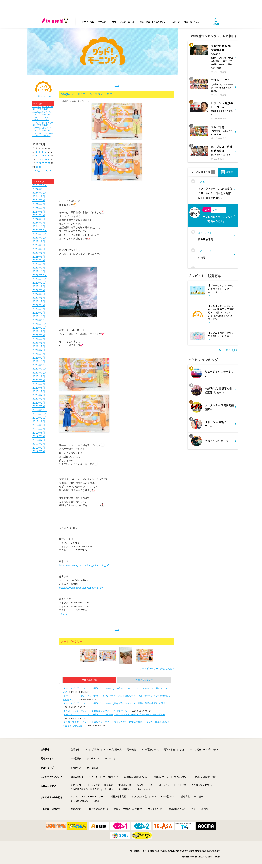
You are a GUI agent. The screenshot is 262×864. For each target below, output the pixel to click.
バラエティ (103, 21)
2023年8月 (38, 245)
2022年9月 (38, 286)
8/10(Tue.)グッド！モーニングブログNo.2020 (86, 94)
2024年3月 (38, 219)
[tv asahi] (55, 21)
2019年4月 (38, 440)
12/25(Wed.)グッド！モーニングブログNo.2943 (43, 129)
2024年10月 (39, 192)
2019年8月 (38, 425)
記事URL (63, 614)
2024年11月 (39, 189)
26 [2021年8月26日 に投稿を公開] (46, 163)
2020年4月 (38, 395)
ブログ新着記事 (89, 680)
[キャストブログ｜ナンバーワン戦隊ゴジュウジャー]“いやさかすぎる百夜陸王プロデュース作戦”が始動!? (114, 714)
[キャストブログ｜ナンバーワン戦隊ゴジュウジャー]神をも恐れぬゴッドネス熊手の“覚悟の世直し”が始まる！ (116, 703)
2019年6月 (38, 432)
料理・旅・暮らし (192, 21)
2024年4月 (38, 215)
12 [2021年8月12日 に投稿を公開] (46, 155)
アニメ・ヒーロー (128, 21)
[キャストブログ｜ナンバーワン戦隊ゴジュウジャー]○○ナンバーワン (96, 711)
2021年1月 (38, 361)
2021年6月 (38, 342)
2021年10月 (39, 327)
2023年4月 (38, 260)
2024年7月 (38, 204)
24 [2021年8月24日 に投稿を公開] (40, 163)
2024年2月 (38, 222)
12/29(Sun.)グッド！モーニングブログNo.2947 (42, 108)
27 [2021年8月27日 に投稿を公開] (49, 163)
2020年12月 (39, 365)
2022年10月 (39, 282)
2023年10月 (39, 237)
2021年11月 (39, 324)
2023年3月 (38, 264)
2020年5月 (38, 391)
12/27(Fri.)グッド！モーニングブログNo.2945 (43, 118)
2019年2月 (38, 447)
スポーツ (176, 21)
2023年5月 (38, 256)
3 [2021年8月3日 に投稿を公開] (39, 152)
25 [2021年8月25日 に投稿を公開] (43, 163)
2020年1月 (38, 406)
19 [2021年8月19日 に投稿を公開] (46, 159)
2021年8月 (38, 335)
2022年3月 (38, 309)
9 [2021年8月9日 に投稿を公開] (36, 155)
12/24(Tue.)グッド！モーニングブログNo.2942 (42, 134)
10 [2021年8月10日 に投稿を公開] (40, 155)
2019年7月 (38, 429)
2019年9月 (38, 421)
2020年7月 (38, 384)
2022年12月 (39, 275)
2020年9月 (38, 376)
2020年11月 (39, 368)
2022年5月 (38, 301)
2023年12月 (39, 230)
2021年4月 (38, 350)
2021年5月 (38, 346)
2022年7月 (38, 294)
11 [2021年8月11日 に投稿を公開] (43, 155)
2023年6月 (38, 252)
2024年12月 (39, 185)
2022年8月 (38, 290)
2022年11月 (39, 279)
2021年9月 (38, 331)
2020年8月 (38, 380)
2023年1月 (38, 271)
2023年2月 (38, 267)
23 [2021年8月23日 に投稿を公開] (37, 163)
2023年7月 (38, 249)
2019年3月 (38, 443)
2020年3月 (38, 398)
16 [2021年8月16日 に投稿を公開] (37, 159)
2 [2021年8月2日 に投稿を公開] (36, 152)
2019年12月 (39, 410)
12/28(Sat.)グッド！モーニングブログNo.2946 (42, 113)
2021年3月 (38, 354)
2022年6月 (38, 297)
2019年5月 (38, 436)
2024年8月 (38, 200)
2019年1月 (38, 451)
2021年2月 (38, 357)
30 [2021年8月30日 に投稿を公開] (37, 167)
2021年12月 (39, 320)
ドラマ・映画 (88, 21)
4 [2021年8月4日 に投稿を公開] (42, 152)
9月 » (48, 170)
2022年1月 (38, 316)
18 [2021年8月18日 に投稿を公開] (43, 159)
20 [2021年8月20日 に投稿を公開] (49, 159)
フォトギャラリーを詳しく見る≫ (156, 668)
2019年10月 (39, 417)
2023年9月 (38, 241)
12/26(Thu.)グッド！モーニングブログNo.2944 (42, 124)
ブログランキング (144, 680)
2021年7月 (38, 339)
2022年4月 (38, 305)
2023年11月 (39, 234)
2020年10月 (39, 372)
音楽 (114, 21)
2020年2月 (38, 402)
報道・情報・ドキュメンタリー (153, 21)
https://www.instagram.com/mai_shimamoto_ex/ (84, 565)
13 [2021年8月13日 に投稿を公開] (49, 155)
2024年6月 (38, 208)
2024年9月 (38, 196)
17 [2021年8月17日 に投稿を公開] (40, 159)
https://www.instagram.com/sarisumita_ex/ (81, 587)
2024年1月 (38, 226)
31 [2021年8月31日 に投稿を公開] (40, 167)
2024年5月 (38, 211)
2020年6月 (38, 387)
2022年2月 (38, 312)
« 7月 (37, 170)
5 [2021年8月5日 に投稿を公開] (45, 152)
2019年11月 (39, 414)
